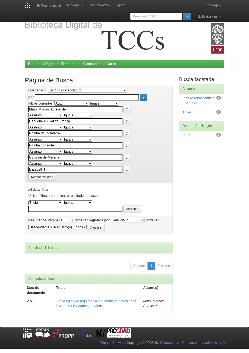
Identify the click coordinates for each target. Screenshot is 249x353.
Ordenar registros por (92, 220)
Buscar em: (37, 90)
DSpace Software (112, 343)
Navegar (75, 5)
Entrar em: (209, 16)
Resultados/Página (43, 220)
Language (212, 5)
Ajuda (121, 5)
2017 (186, 135)
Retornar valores (42, 177)
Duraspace (171, 343)
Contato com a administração (204, 343)
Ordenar (152, 220)
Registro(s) (63, 227)
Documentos (100, 5)
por (31, 97)
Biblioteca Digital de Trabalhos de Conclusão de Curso (72, 64)
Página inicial (48, 5)
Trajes (187, 112)
